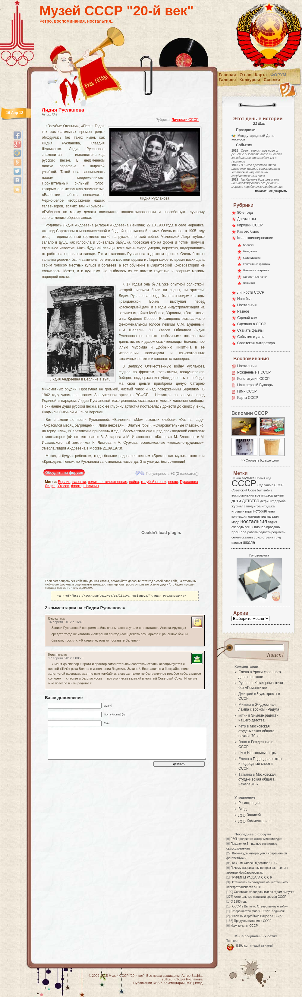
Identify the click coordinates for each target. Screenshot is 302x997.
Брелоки (248, 245)
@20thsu (241, 945)
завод (248, 506)
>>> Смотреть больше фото (259, 460)
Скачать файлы (250, 330)
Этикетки (249, 283)
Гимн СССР (247, 391)
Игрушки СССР (250, 225)
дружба (280, 501)
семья (236, 537)
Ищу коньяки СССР (244, 925)
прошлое (239, 532)
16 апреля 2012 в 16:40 (65, 622)
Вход (242, 809)
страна (268, 537)
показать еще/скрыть (271, 191)
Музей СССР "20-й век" (116, 10)
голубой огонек (153, 482)
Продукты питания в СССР (253, 921)
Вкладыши (250, 251)
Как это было (248, 231)
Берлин (64, 482)
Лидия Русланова (63, 109)
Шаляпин (91, 486)
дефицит (267, 501)
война (134, 482)
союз (258, 537)
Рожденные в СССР (254, 372)
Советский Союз (243, 490)
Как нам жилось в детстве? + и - (254, 863)
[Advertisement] (80, 532)
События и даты (250, 337)
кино (271, 511)
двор (269, 495)
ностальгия (253, 521)
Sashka (197, 975)
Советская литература (256, 343)
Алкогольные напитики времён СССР (260, 896)
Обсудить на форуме (64, 473)
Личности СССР (185, 120)
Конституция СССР (253, 379)
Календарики (251, 257)
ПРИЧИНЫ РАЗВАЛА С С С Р (251, 877)
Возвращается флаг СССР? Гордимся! (258, 911)
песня (173, 482)
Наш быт (244, 299)
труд (277, 537)
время (260, 495)
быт (260, 490)
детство (251, 500)
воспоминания (242, 495)
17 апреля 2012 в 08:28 (65, 659)
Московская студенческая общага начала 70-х (256, 731)
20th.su (167, 979)
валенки (79, 482)
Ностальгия (246, 305)
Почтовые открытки (256, 270)
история (260, 511)
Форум (278, 74)
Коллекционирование (255, 238)
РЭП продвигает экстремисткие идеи (256, 839)
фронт (76, 486)
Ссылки (272, 79)
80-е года (245, 212)
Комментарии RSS (178, 983)
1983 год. (240, 901)
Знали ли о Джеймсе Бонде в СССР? (257, 916)
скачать (247, 537)
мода (235, 522)
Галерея (227, 79)
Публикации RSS (146, 983)
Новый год (263, 478)
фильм (236, 542)
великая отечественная (107, 482)
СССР (243, 483)
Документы (246, 219)
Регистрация (249, 803)
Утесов (63, 486)
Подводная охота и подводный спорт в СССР (260, 764)
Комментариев (255, 821)
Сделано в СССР (251, 324)
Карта (261, 74)
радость (265, 532)
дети (236, 500)
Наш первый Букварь (255, 385)
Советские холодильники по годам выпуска (264, 892)
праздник (273, 527)
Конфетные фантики (257, 264)
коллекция (239, 516)
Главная (227, 74)
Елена (243, 672)
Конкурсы (249, 79)
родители (278, 532)
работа (252, 532)
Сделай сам (247, 318)
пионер (260, 527)
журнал (237, 506)
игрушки (237, 511)
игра (257, 506)
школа (249, 542)
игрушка (268, 506)
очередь (237, 527)
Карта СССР (247, 398)
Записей (249, 815)
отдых (272, 522)
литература (257, 516)
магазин (272, 516)
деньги (279, 495)
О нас (245, 74)
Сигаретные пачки (255, 276)
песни (248, 527)
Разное (243, 311)
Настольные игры (261, 753)
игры (248, 511)
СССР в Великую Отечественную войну (260, 906)
